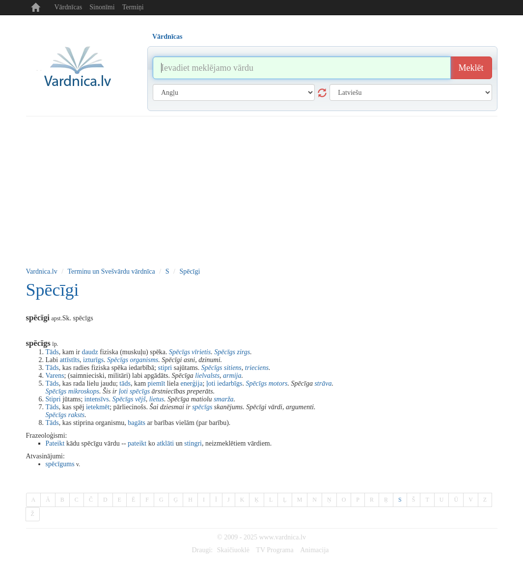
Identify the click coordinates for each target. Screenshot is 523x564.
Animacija (314, 550)
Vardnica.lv (41, 271)
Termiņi (133, 7)
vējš (140, 399)
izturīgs (93, 360)
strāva (322, 383)
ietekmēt (98, 407)
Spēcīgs (179, 352)
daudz (90, 352)
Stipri (53, 399)
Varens (55, 375)
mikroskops (83, 391)
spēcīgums (60, 464)
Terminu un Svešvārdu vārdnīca (111, 271)
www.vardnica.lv (282, 537)
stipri (165, 367)
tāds (125, 383)
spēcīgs (140, 391)
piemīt (156, 383)
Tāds (52, 352)
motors (278, 383)
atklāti (165, 443)
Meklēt (471, 68)
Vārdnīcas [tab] (167, 36)
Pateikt (55, 443)
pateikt (137, 443)
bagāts (136, 422)
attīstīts (70, 360)
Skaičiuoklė (233, 550)
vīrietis (201, 352)
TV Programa (274, 550)
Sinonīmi (101, 7)
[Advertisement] (261, 190)
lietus (156, 399)
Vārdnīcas (69, 7)
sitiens (233, 367)
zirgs (243, 352)
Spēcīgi (189, 271)
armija (232, 375)
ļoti (211, 383)
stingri (193, 443)
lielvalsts (207, 375)
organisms (144, 360)
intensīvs (96, 399)
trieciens (257, 367)
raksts (76, 415)
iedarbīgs (229, 383)
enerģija (191, 383)
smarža (223, 399)
